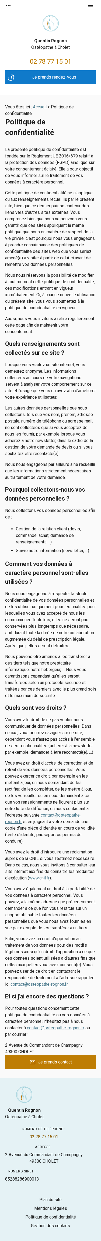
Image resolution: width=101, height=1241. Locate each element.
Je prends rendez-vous (42, 78)
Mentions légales (50, 1208)
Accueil (40, 106)
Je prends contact (50, 1062)
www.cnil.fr (39, 878)
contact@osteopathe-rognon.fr (39, 984)
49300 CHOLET (44, 1158)
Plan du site (50, 1199)
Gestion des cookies (50, 1225)
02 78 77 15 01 (50, 61)
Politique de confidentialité (50, 1217)
